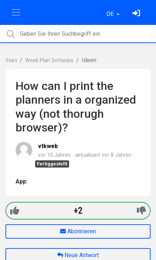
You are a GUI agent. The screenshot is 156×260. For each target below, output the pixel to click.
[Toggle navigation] (16, 12)
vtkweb (48, 146)
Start (11, 60)
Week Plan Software (49, 60)
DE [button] (110, 13)
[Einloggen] (137, 13)
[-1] (141, 210)
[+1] (14, 210)
